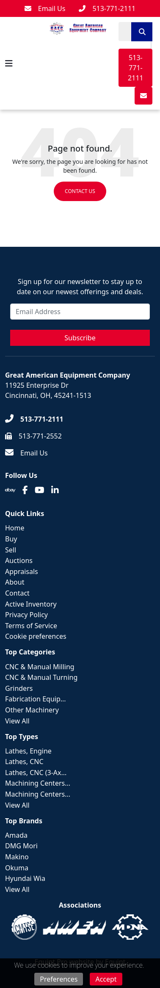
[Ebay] (10, 490)
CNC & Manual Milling (39, 666)
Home (15, 528)
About (14, 582)
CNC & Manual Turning (41, 677)
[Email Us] (45, 8)
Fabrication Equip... (35, 699)
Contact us (80, 191)
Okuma (16, 867)
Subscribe (79, 337)
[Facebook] (25, 490)
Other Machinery (32, 710)
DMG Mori (21, 845)
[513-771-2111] (107, 8)
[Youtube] (39, 490)
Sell (10, 550)
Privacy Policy (26, 614)
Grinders (19, 688)
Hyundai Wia (25, 878)
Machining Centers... (37, 783)
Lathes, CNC (24, 761)
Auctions (19, 560)
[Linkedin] (55, 490)
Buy (11, 539)
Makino (17, 856)
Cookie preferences (35, 636)
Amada (16, 835)
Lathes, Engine (28, 751)
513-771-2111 (135, 68)
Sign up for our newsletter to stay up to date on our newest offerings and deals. (80, 286)
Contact (17, 593)
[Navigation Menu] (9, 63)
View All (17, 721)
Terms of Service (31, 625)
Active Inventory (31, 604)
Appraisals (21, 571)
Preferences (58, 979)
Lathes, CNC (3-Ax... (35, 772)
